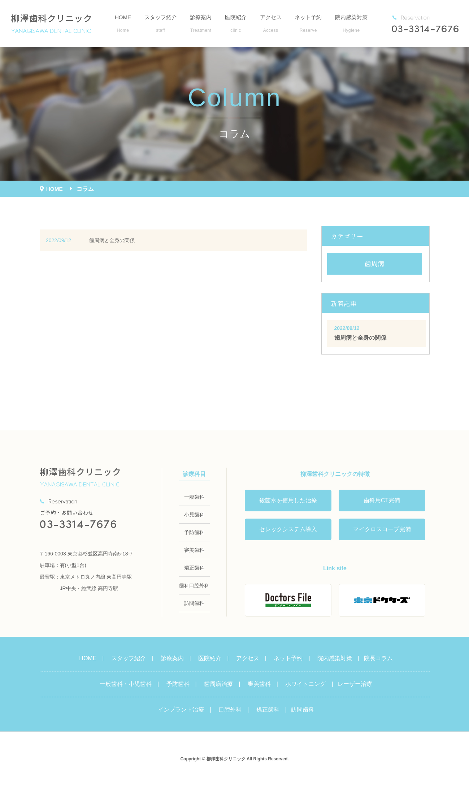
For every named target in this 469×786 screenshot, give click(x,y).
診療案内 (201, 23)
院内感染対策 (351, 23)
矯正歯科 (267, 709)
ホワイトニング (305, 684)
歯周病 (374, 263)
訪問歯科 (302, 709)
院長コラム (378, 658)
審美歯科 (259, 684)
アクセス (271, 23)
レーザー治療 (355, 684)
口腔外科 (230, 709)
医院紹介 (236, 23)
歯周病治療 (218, 684)
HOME (123, 23)
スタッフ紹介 (160, 23)
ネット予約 (308, 23)
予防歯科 (178, 684)
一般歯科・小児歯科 (126, 684)
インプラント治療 (181, 709)
